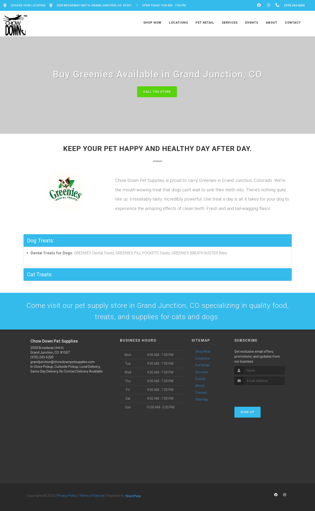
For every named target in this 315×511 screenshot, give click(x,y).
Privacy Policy (67, 496)
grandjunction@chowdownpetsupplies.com (62, 362)
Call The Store (157, 91)
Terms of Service (92, 496)
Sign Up (247, 412)
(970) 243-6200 (41, 357)
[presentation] (259, 393)
